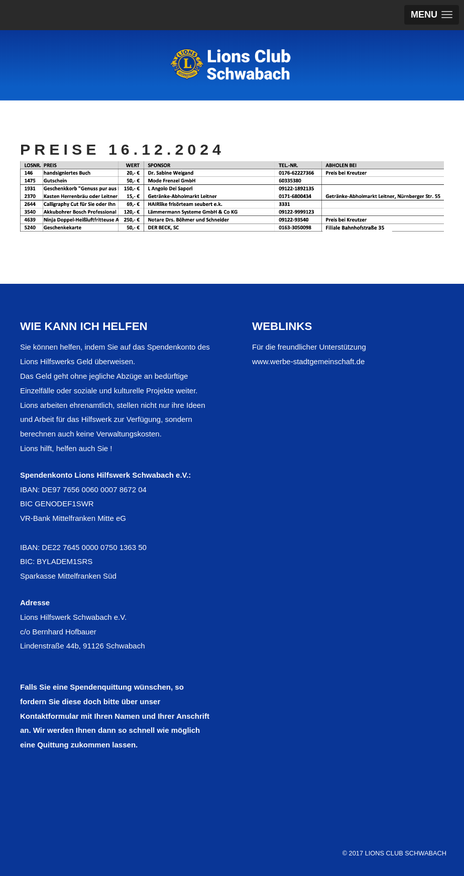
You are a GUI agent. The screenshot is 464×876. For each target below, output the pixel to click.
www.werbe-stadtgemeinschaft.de (308, 361)
